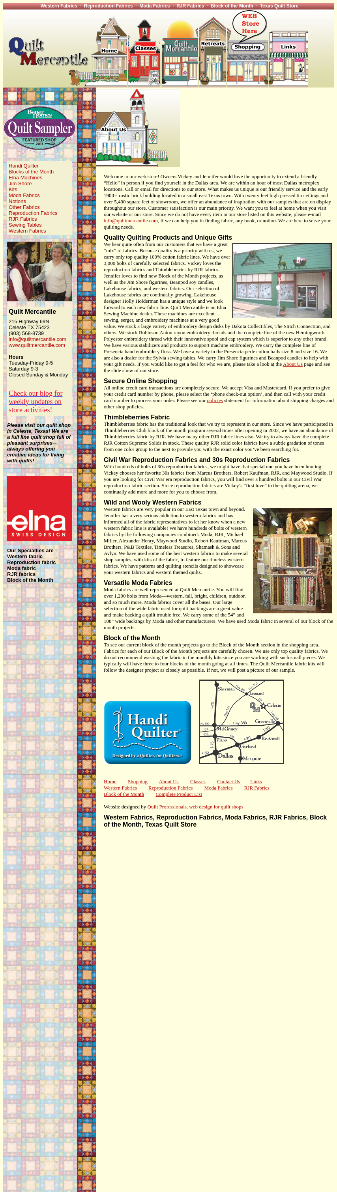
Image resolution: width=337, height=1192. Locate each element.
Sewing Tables (25, 225)
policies (215, 400)
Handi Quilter (24, 166)
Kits (13, 189)
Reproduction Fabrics (33, 213)
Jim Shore (20, 183)
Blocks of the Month (31, 172)
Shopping (138, 781)
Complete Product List (178, 794)
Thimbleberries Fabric (137, 417)
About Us (293, 364)
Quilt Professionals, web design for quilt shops (195, 807)
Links (256, 781)
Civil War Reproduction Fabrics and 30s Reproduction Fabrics (197, 459)
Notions (17, 201)
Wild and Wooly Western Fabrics (152, 502)
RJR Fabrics (23, 219)
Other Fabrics (24, 207)
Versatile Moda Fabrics (138, 582)
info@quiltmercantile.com (37, 339)
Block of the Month (132, 638)
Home (110, 781)
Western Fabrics (27, 231)
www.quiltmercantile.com (37, 345)
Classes (198, 781)
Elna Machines (25, 178)
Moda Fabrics (24, 195)
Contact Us (228, 781)
